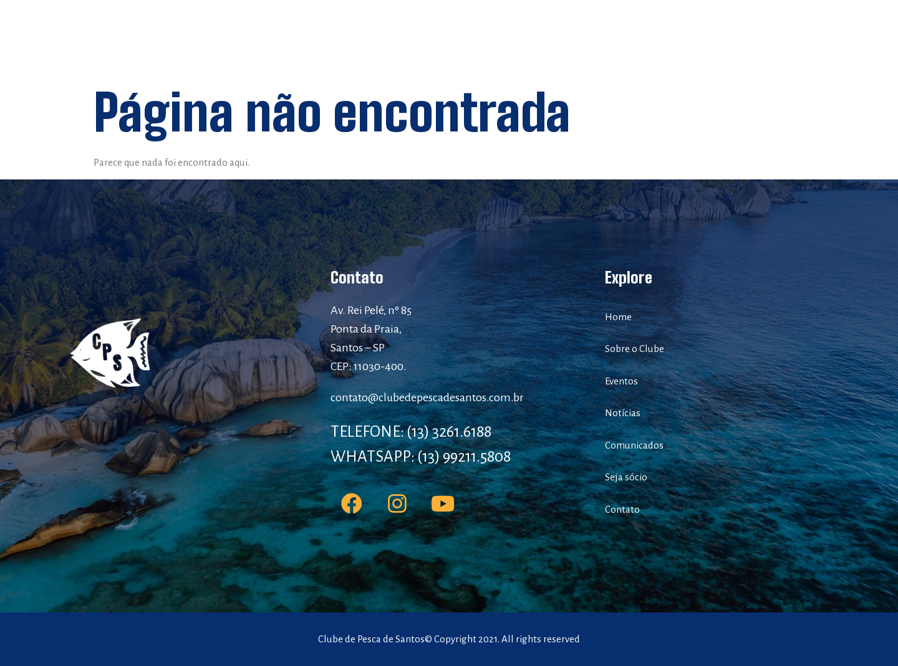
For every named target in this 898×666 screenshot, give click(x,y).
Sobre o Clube (374, 37)
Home (309, 37)
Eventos (444, 37)
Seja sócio (650, 37)
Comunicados (575, 37)
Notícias (504, 37)
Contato (714, 37)
